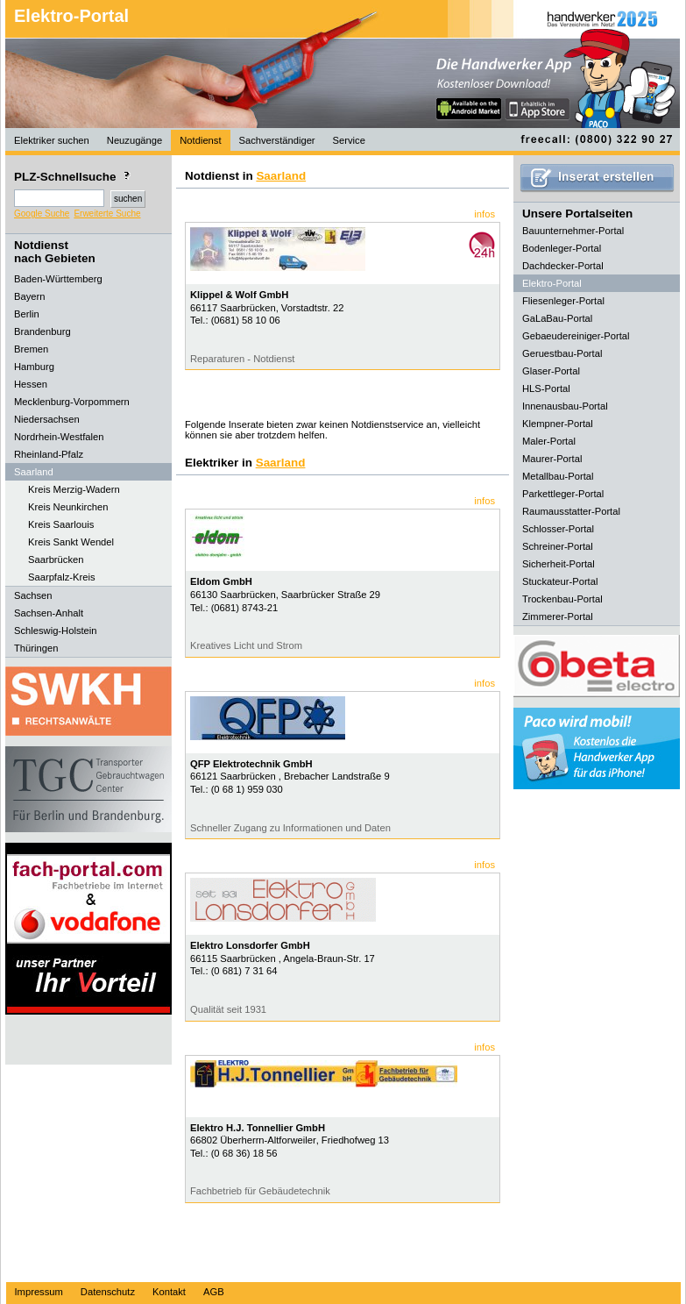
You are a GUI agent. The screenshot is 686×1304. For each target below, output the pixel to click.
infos (484, 214)
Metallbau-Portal (557, 476)
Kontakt (169, 1291)
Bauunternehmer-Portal (573, 230)
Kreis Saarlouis (61, 524)
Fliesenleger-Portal (563, 301)
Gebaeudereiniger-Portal (576, 336)
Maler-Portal (549, 441)
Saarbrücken (55, 559)
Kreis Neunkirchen (68, 507)
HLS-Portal (546, 388)
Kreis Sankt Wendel (71, 542)
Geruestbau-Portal (562, 353)
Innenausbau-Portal (565, 406)
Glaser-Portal (551, 371)
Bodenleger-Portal (561, 248)
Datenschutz (108, 1291)
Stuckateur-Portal (560, 581)
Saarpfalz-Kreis (61, 577)
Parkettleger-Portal (563, 493)
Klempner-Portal (557, 423)
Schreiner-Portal (557, 546)
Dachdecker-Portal (563, 265)
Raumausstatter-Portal (571, 511)
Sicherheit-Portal (558, 564)
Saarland (281, 175)
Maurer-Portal (552, 458)
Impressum (39, 1291)
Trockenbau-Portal (562, 599)
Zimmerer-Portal (557, 616)
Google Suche (41, 213)
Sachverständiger (277, 140)
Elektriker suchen (51, 140)
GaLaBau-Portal (557, 318)
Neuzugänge (134, 140)
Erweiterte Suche (107, 213)
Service (349, 140)
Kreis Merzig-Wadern (74, 489)
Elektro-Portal (71, 15)
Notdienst (200, 140)
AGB (213, 1291)
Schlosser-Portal (558, 529)
